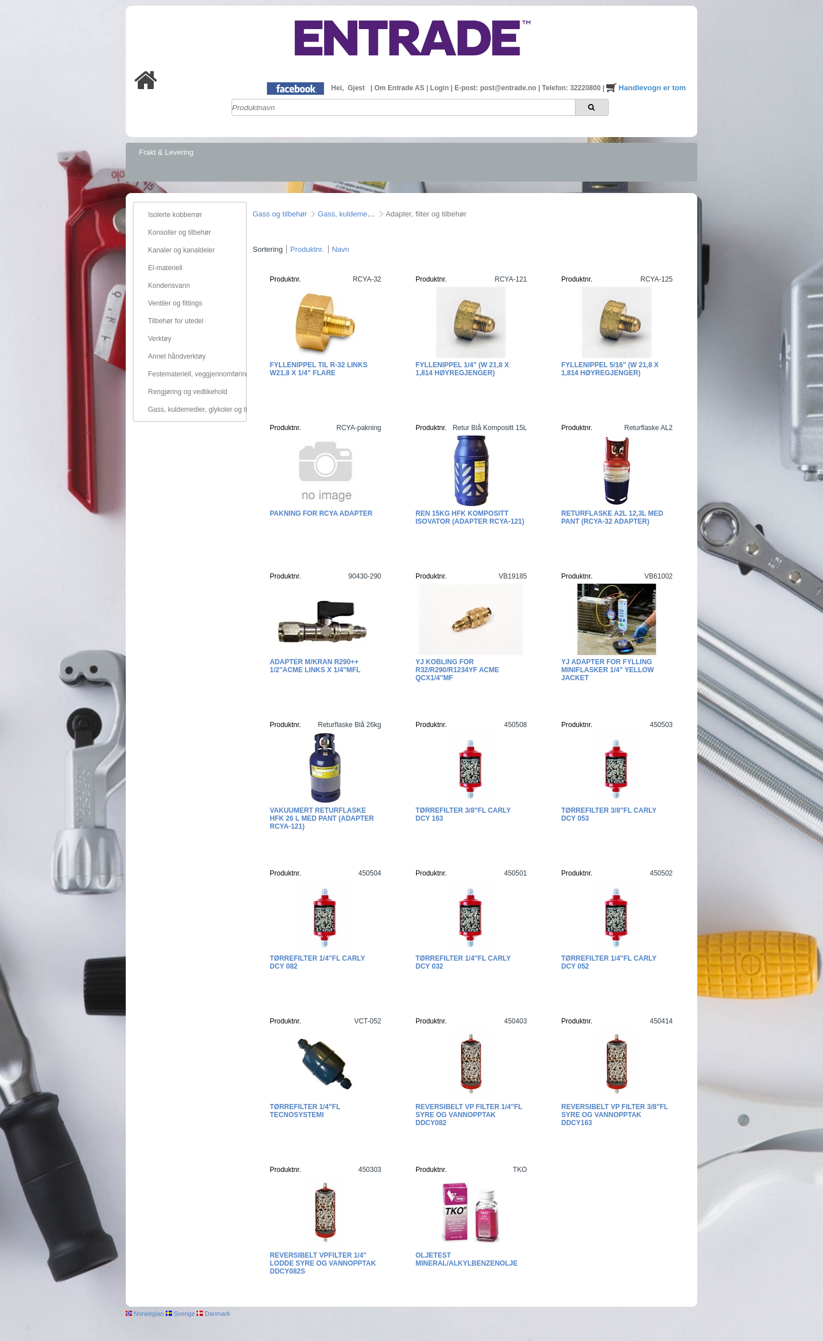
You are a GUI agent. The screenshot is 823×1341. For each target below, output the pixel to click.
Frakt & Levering (166, 152)
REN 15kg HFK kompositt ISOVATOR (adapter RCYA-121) (470, 517)
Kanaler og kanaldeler (181, 250)
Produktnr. (307, 249)
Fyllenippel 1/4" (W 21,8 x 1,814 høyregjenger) (462, 369)
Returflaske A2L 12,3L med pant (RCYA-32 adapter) (612, 517)
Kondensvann (169, 286)
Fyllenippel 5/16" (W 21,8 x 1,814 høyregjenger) (609, 369)
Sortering (268, 249)
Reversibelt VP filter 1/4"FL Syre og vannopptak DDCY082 (469, 1115)
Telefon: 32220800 (572, 88)
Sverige (180, 1313)
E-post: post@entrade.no (496, 88)
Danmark (213, 1313)
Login (440, 88)
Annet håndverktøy (177, 356)
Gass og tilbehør (280, 214)
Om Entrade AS (400, 88)
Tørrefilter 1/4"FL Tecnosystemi (305, 1111)
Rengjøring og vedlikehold (187, 392)
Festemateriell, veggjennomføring (195, 374)
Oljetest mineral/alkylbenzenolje (467, 1259)
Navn (340, 249)
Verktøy (159, 339)
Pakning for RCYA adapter (321, 513)
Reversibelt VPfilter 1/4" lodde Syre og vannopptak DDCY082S (323, 1263)
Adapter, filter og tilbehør (426, 214)
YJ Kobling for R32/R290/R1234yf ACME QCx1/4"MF (457, 670)
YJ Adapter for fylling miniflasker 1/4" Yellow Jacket (607, 670)
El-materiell (165, 268)
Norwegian (145, 1313)
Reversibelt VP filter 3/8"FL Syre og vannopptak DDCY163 (614, 1115)
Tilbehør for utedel (175, 321)
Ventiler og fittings (175, 303)
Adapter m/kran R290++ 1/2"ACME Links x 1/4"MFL (315, 666)
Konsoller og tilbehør (179, 232)
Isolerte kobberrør (175, 215)
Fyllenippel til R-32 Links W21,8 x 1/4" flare (318, 369)
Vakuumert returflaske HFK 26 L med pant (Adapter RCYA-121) (322, 818)
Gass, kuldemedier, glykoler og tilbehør (195, 409)
